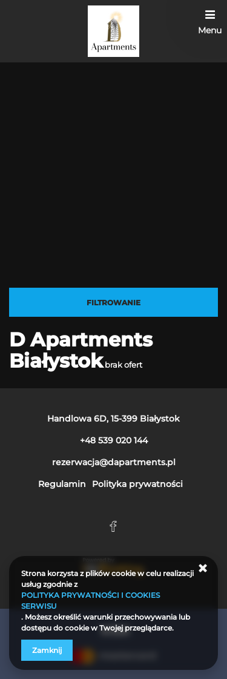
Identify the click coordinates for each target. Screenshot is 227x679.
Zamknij (47, 650)
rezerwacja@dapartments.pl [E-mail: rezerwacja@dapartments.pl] (114, 462)
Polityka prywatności (137, 484)
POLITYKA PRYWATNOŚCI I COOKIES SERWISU (90, 601)
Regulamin (62, 484)
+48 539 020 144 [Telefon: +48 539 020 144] (114, 440)
